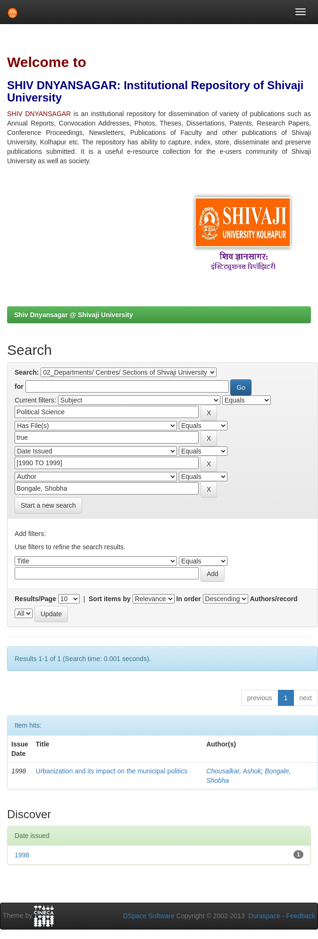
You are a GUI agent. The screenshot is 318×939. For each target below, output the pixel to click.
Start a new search (48, 505)
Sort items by (110, 599)
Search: (27, 372)
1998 (22, 855)
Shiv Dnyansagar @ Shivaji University (73, 315)
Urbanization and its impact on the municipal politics (111, 771)
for (19, 386)
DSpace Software (149, 916)
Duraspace (264, 916)
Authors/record (273, 599)
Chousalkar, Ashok (233, 771)
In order (188, 599)
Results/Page (35, 599)
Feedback (300, 916)
